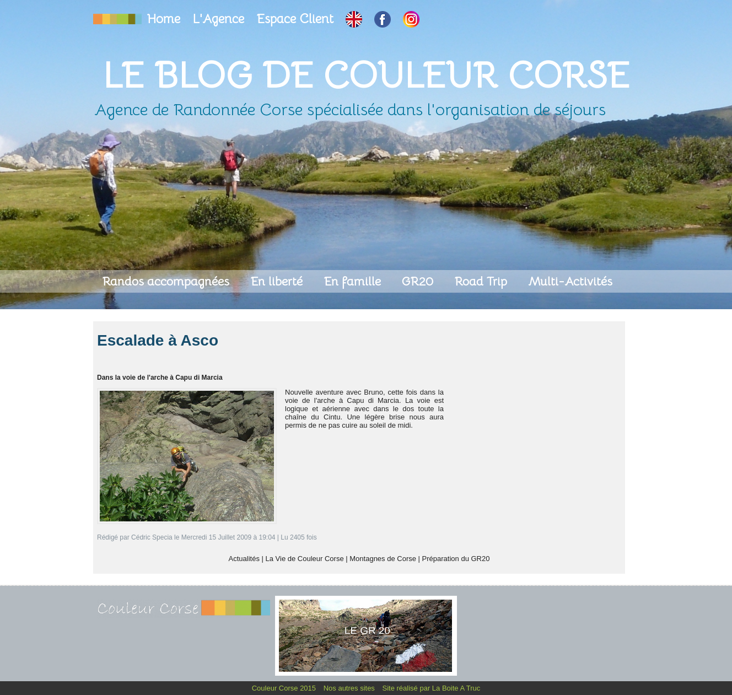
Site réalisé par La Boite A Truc (432, 688)
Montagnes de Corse (382, 558)
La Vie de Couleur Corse (305, 558)
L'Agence (219, 19)
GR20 (419, 281)
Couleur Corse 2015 (285, 688)
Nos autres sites (350, 688)
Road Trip (482, 281)
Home (165, 19)
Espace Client (296, 19)
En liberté (278, 281)
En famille (354, 281)
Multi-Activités (570, 281)
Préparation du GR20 (456, 558)
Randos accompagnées (167, 281)
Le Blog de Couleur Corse (366, 75)
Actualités (244, 558)
